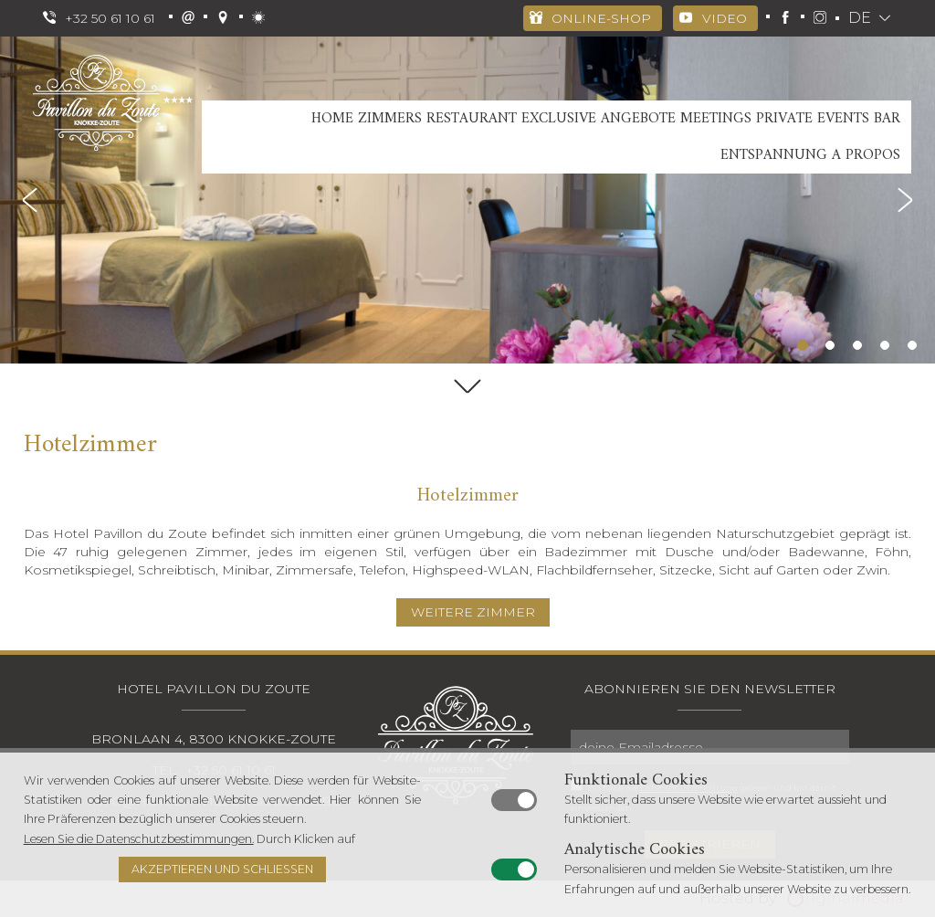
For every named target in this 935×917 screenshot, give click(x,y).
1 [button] (802, 345)
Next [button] (903, 200)
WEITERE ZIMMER (473, 612)
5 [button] (912, 345)
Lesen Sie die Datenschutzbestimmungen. (139, 839)
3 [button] (857, 345)
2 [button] (830, 345)
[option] (467, 200)
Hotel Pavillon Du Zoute (213, 688)
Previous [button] (32, 200)
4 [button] (885, 345)
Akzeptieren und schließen (222, 869)
